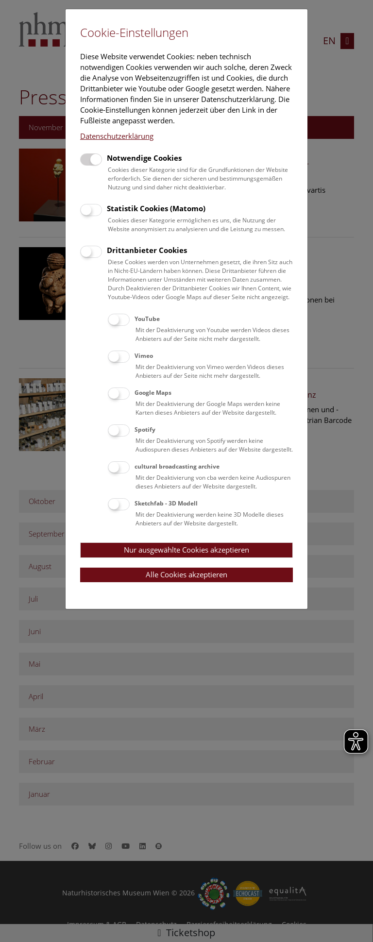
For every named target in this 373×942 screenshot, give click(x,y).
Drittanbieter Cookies (147, 250)
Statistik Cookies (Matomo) (156, 208)
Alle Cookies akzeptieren (186, 574)
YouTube (147, 319)
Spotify (145, 429)
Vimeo (144, 356)
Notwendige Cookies (144, 158)
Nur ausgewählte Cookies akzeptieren (186, 550)
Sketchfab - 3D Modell (166, 503)
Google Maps (153, 392)
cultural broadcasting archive (177, 466)
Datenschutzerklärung (116, 136)
